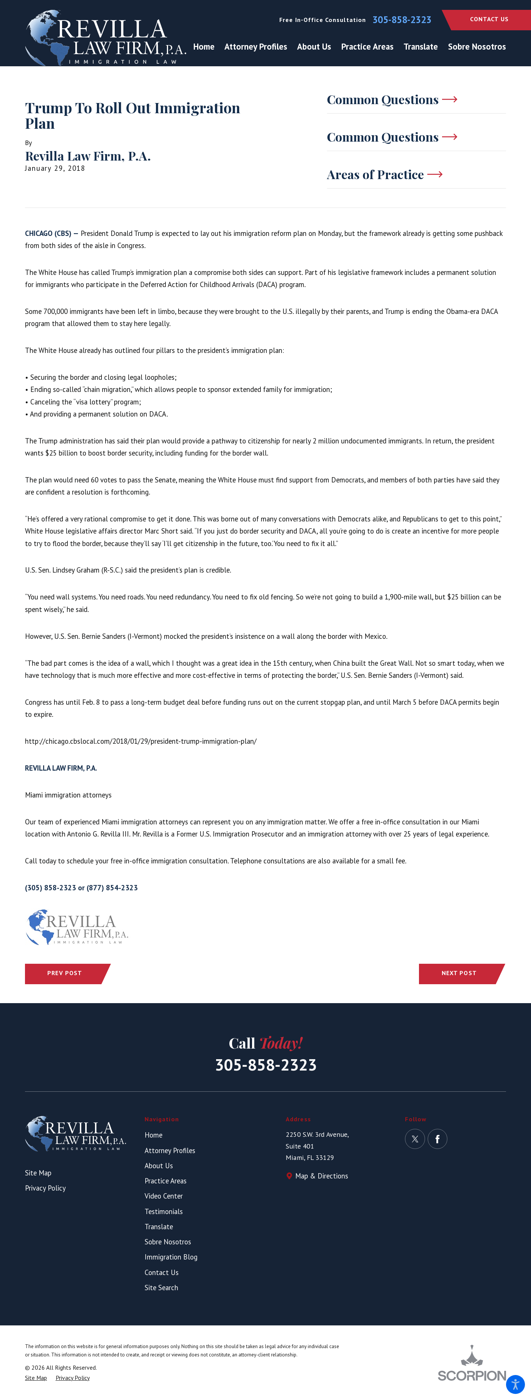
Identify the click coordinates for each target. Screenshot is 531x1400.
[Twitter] (415, 1139)
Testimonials (164, 1211)
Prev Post (64, 973)
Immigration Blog (171, 1256)
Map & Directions (321, 1175)
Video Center (164, 1195)
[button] (515, 1384)
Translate (159, 1226)
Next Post (459, 973)
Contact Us (489, 19)
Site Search (161, 1287)
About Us (159, 1165)
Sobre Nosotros (168, 1241)
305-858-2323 (401, 20)
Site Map (38, 1172)
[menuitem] (206, 46)
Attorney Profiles (170, 1150)
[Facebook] (438, 1139)
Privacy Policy (45, 1187)
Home (153, 1134)
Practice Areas (166, 1180)
